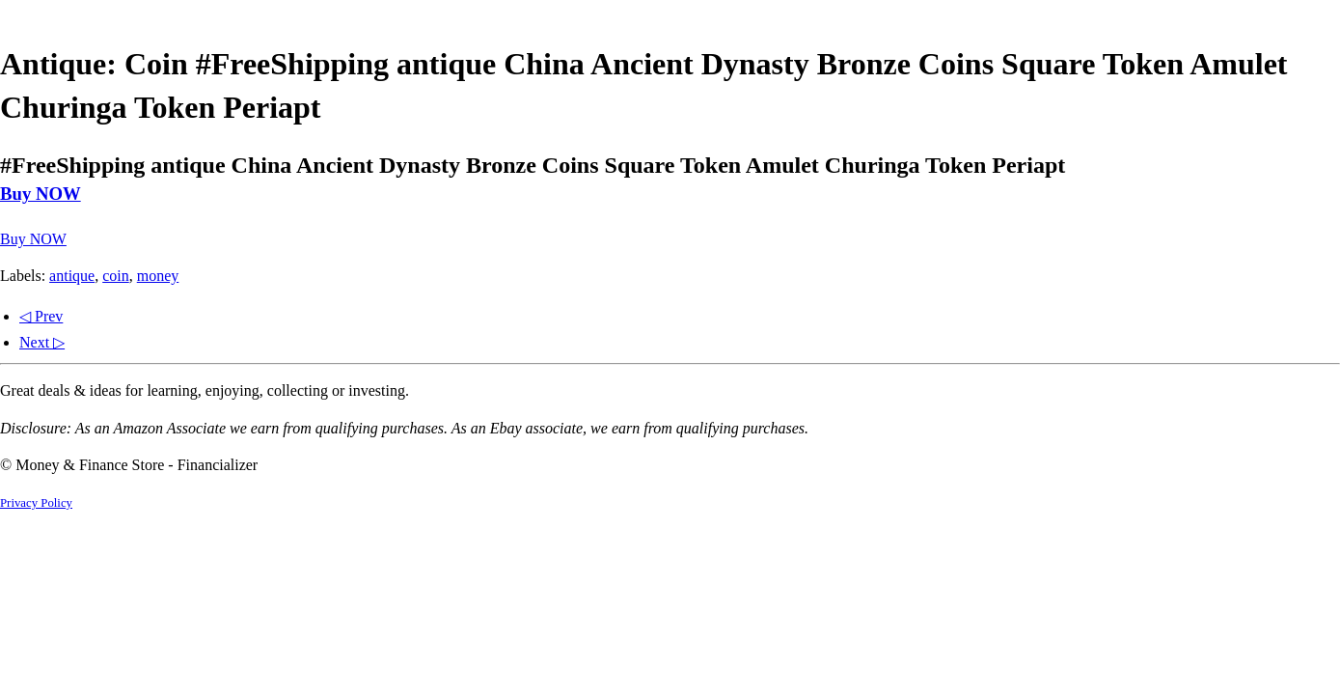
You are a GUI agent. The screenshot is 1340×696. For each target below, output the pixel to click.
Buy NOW (40, 193)
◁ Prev (41, 316)
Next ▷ (42, 342)
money (158, 275)
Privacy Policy (36, 503)
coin (115, 275)
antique (72, 275)
